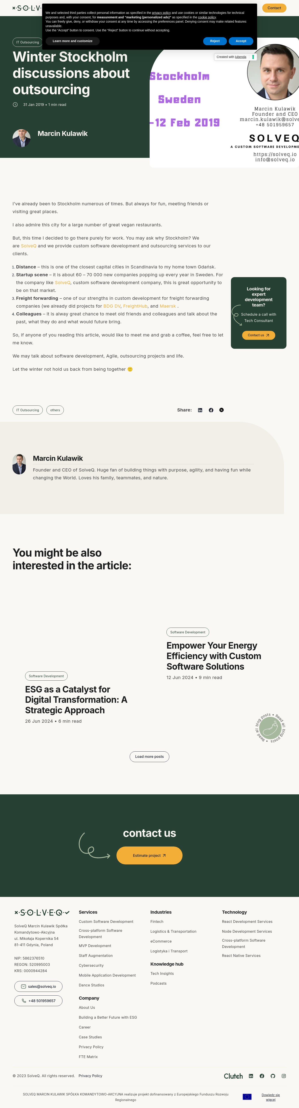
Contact (274, 8)
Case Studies (162, 8)
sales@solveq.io (38, 986)
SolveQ (29, 246)
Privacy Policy (90, 1076)
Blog (206, 8)
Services (134, 8)
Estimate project (149, 855)
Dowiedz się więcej (271, 1097)
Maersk (168, 306)
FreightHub (135, 306)
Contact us (256, 335)
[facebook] (211, 410)
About (187, 8)
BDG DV (111, 306)
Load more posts (149, 756)
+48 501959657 (38, 1000)
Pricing (247, 8)
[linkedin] (200, 410)
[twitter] (221, 410)
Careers (226, 8)
